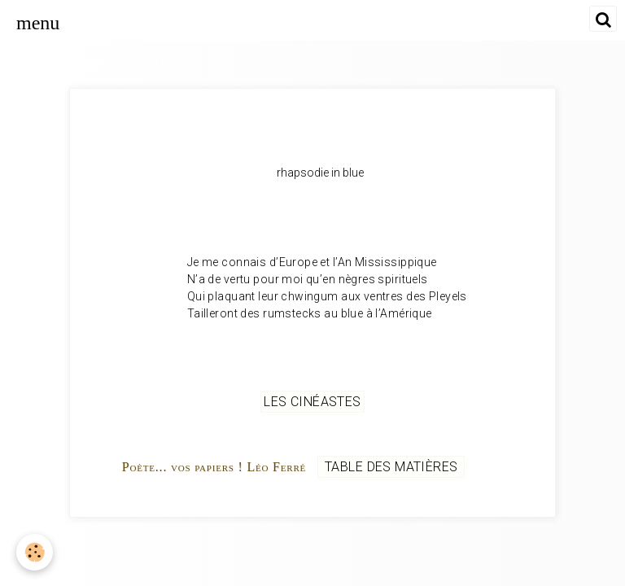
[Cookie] (34, 552)
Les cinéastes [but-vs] (312, 401)
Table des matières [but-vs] (391, 466)
